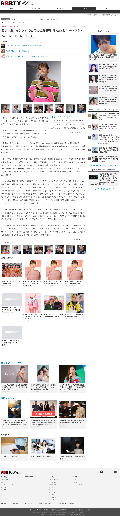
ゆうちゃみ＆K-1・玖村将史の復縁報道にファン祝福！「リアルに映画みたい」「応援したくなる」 (83, 128)
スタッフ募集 (86, 510)
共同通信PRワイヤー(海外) (67, 503)
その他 (4, 489)
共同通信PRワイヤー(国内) (45, 503)
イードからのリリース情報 (75, 510)
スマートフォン (6, 480)
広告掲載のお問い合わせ (43, 510)
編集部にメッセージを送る (79, 132)
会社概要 (53, 510)
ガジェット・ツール (7, 485)
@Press (15, 503)
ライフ (108, 8)
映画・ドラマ (7, 398)
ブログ (52, 494)
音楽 (51, 487)
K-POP (63, 19)
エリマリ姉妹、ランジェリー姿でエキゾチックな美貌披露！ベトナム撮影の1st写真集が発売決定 (82, 124)
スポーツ (52, 489)
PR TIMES (4, 503)
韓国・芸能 (53, 485)
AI (36, 19)
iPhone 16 (14, 19)
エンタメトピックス (62, 117)
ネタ (3, 482)
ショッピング (6, 487)
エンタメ (84, 8)
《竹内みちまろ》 (79, 239)
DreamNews (28, 503)
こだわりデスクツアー (26, 19)
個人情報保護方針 (61, 510)
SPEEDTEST (60, 8)
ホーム (12, 8)
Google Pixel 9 (44, 19)
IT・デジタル (36, 8)
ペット (76, 482)
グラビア (52, 492)
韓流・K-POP (54, 482)
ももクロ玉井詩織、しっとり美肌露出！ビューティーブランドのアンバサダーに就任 (78, 120)
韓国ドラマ (54, 19)
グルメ (76, 480)
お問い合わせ (31, 510)
